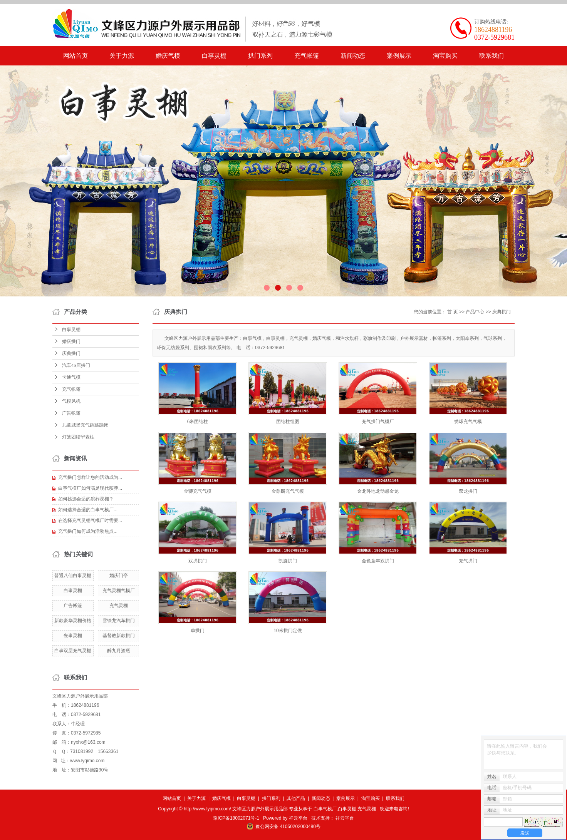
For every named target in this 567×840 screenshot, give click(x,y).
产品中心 (475, 312)
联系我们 (491, 55)
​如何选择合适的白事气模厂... (87, 509)
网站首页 (75, 55)
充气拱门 (468, 561)
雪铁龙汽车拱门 (118, 620)
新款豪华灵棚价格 (72, 620)
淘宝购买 (445, 55)
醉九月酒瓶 (118, 650)
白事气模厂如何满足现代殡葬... (90, 488)
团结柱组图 (287, 421)
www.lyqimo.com (87, 760)
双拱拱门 (197, 561)
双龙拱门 (468, 491)
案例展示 (399, 55)
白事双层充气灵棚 (72, 650)
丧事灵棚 (73, 635)
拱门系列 (260, 55)
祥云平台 (298, 818)
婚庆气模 (168, 55)
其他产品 (296, 798)
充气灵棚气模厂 (118, 590)
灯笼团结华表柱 (78, 437)
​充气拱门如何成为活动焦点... (87, 531)
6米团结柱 (197, 421)
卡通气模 (71, 377)
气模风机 (71, 401)
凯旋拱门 (287, 561)
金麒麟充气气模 (288, 491)
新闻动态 (353, 55)
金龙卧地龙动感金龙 (378, 491)
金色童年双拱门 (378, 561)
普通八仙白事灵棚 (72, 575)
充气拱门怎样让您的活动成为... (90, 477)
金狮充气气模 (197, 491)
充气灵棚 (118, 605)
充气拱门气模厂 (378, 421)
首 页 (452, 312)
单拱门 (198, 630)
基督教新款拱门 (118, 635)
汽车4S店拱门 (76, 365)
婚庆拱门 (71, 341)
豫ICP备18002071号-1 (236, 818)
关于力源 (121, 55)
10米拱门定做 (287, 630)
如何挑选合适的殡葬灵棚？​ (86, 499)
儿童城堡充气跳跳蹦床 (85, 425)
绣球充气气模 (468, 421)
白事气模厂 (325, 809)
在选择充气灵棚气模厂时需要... (90, 520)
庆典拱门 (71, 353)
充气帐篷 (306, 55)
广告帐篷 (71, 413)
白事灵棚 (214, 55)
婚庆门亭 (118, 575)
